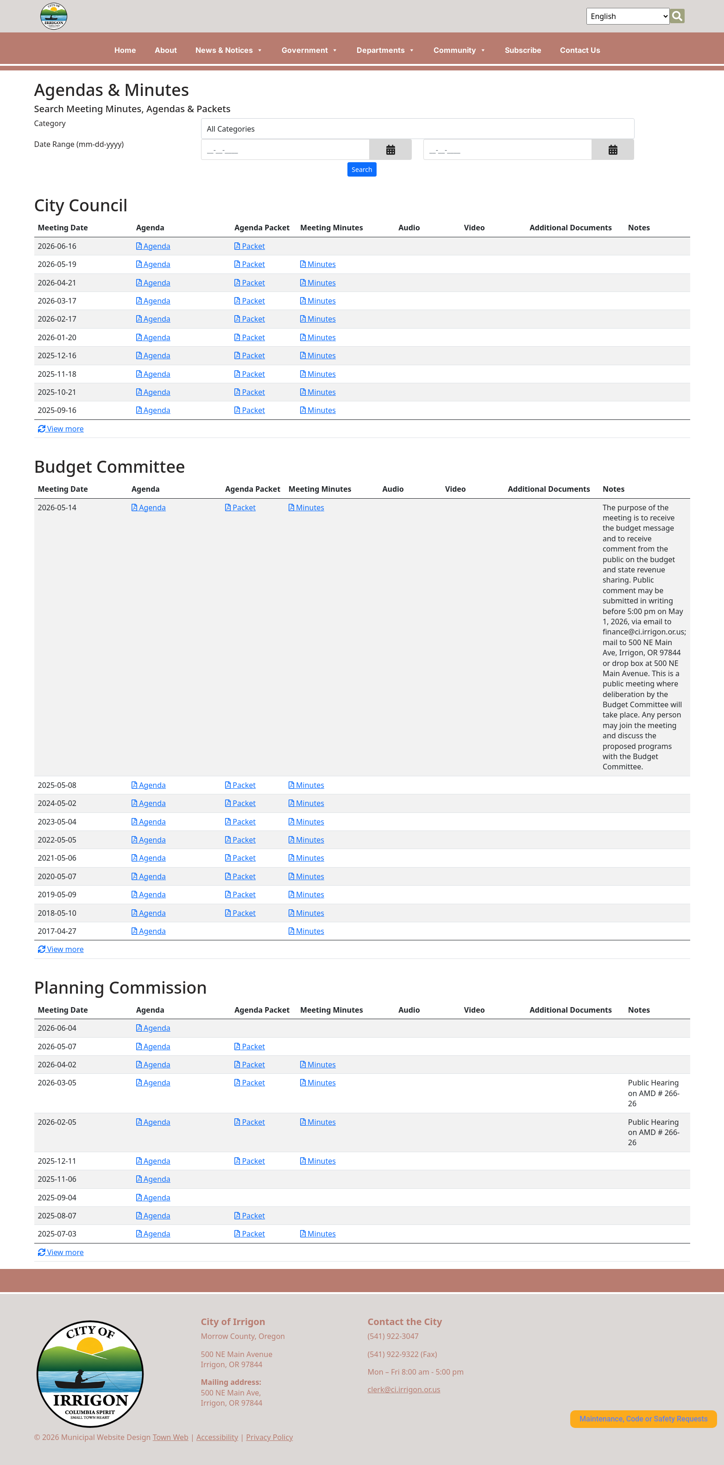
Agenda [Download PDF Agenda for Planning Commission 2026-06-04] (153, 1028)
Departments (386, 50)
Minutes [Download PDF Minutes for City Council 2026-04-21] (318, 283)
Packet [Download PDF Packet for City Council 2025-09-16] (249, 410)
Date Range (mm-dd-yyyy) (79, 144)
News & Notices (229, 50)
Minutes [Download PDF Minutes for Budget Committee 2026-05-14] (306, 507)
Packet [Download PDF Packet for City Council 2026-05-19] (249, 264)
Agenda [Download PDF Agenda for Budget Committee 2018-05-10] (149, 913)
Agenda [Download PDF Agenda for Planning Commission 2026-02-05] (153, 1122)
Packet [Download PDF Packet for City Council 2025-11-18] (249, 374)
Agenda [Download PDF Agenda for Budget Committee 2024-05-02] (149, 803)
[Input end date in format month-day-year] (507, 149)
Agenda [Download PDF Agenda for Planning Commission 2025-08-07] (153, 1216)
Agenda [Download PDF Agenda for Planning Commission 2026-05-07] (153, 1046)
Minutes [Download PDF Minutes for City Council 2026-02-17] (318, 319)
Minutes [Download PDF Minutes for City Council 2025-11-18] (318, 374)
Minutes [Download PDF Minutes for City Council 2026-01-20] (318, 337)
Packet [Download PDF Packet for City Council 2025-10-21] (249, 392)
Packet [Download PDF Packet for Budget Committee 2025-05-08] (240, 785)
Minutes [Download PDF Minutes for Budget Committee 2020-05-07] (306, 876)
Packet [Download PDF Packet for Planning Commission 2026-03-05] (249, 1083)
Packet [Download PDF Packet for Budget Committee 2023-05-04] (240, 822)
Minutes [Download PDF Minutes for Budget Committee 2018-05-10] (306, 913)
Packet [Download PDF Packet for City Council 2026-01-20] (249, 337)
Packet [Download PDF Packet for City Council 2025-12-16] (249, 355)
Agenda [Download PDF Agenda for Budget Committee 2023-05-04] (149, 822)
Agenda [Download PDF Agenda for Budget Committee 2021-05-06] (149, 858)
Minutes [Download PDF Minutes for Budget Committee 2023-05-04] (306, 822)
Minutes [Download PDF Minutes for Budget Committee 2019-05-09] (306, 894)
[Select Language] (628, 16)
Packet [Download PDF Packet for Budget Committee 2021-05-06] (240, 858)
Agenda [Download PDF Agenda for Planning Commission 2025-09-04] (153, 1197)
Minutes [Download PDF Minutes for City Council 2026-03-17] (318, 301)
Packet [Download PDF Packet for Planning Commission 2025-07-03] (249, 1234)
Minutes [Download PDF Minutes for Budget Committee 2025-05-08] (306, 785)
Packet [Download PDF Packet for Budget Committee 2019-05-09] (240, 894)
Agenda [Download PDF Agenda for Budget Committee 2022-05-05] (149, 840)
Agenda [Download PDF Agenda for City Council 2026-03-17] (153, 301)
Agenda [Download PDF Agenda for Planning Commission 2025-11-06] (153, 1179)
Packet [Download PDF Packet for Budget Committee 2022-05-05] (240, 840)
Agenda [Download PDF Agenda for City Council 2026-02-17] (153, 319)
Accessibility (217, 1437)
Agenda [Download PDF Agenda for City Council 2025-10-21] (153, 392)
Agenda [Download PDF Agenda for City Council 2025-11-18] (153, 374)
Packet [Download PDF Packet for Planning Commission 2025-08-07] (249, 1216)
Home (125, 50)
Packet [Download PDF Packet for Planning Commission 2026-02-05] (249, 1122)
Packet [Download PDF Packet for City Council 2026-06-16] (249, 246)
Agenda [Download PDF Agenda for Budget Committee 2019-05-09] (149, 894)
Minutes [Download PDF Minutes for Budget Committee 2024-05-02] (306, 803)
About (166, 50)
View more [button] (61, 429)
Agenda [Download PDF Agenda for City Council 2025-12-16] (153, 355)
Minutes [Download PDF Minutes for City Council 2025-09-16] (318, 410)
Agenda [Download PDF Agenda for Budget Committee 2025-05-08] (149, 785)
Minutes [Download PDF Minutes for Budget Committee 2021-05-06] (306, 858)
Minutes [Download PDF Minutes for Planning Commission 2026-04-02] (318, 1064)
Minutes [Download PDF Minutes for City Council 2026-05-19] (318, 264)
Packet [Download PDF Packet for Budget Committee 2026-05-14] (240, 507)
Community (460, 50)
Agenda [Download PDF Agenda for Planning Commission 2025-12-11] (153, 1161)
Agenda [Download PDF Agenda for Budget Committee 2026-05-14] (149, 507)
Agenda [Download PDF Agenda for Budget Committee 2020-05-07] (149, 876)
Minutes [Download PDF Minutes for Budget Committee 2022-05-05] (306, 840)
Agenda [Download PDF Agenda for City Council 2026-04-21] (153, 283)
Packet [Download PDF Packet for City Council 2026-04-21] (249, 283)
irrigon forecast (581, 1340)
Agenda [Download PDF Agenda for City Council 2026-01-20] (153, 337)
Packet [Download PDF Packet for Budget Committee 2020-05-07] (240, 876)
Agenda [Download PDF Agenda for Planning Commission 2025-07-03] (153, 1234)
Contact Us (580, 50)
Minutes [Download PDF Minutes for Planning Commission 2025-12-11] (318, 1161)
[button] (391, 149)
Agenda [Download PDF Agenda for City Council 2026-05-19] (153, 264)
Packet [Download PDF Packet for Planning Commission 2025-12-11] (249, 1161)
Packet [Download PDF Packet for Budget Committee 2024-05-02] (240, 803)
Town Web (171, 1437)
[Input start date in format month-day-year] (285, 149)
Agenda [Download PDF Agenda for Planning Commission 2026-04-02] (153, 1064)
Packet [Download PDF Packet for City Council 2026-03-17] (249, 301)
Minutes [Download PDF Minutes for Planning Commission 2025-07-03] (318, 1234)
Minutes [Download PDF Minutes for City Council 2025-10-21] (318, 392)
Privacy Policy (269, 1437)
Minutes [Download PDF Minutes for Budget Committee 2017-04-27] (306, 931)
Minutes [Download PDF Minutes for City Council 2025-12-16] (318, 355)
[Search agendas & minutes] (361, 169)
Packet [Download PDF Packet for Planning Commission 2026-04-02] (249, 1064)
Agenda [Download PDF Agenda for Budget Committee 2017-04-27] (149, 931)
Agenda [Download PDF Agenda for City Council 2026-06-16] (153, 246)
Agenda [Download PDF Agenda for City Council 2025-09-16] (153, 410)
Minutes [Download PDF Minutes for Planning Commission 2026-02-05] (318, 1122)
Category (50, 123)
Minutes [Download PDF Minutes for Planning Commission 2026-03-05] (318, 1083)
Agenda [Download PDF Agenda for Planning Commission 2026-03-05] (153, 1083)
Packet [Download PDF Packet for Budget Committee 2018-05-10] (240, 913)
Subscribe (523, 50)
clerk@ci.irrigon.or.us (404, 1389)
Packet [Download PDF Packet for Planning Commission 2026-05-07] (249, 1046)
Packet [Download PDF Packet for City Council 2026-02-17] (249, 319)
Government (310, 50)
